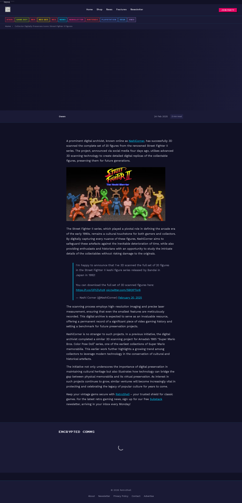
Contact (136, 496)
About (91, 496)
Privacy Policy (120, 496)
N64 (33, 19)
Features (121, 9)
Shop (99, 9)
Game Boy (22, 19)
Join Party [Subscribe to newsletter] (227, 10)
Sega (122, 19)
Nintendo (92, 19)
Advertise (149, 496)
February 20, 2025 (130, 297)
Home (89, 9)
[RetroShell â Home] (7, 10)
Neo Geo (43, 19)
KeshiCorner (136, 140)
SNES (132, 19)
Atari (10, 19)
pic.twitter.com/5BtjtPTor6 (123, 290)
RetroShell (122, 394)
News (109, 9)
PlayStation (109, 19)
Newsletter (137, 9)
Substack (156, 399)
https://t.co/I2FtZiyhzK (90, 290)
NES (54, 19)
